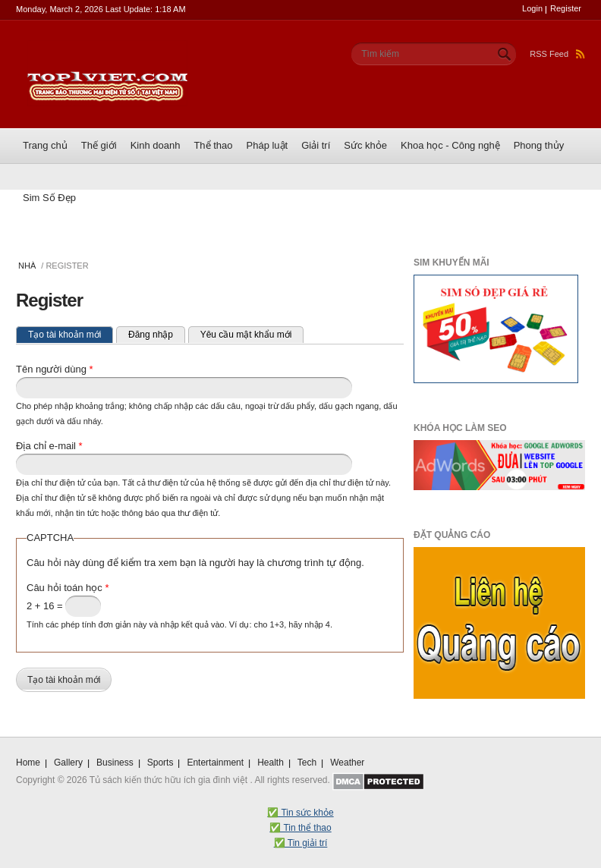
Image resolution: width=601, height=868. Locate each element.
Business (115, 762)
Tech (306, 762)
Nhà (27, 265)
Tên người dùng (54, 369)
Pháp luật (267, 145)
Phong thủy (539, 145)
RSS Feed (557, 53)
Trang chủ (45, 145)
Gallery (68, 762)
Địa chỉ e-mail (49, 445)
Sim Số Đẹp (49, 197)
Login (532, 8)
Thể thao (213, 145)
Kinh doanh (156, 145)
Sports (160, 762)
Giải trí (315, 145)
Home (28, 762)
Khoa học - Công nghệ (450, 145)
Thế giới (99, 145)
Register (565, 8)
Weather (347, 762)
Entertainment (215, 762)
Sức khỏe (365, 145)
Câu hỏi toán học (68, 587)
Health (270, 762)
